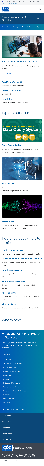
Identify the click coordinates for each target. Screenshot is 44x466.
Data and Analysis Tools (11, 371)
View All (8, 354)
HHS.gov (5, 461)
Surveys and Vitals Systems (23, 27)
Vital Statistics (9, 304)
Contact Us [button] (8, 415)
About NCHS (6, 27)
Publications (8, 183)
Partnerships (7, 375)
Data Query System (12, 145)
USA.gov (14, 461)
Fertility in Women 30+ (12, 82)
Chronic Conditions (11, 90)
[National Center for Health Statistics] (22, 336)
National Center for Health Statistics (14, 19)
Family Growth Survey (12, 250)
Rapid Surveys (9, 293)
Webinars (6, 395)
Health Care (8, 99)
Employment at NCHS (11, 387)
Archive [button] (6, 439)
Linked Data (8, 220)
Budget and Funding (10, 367)
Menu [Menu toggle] (39, 19)
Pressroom (7, 379)
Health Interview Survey (13, 281)
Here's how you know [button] (10, 4)
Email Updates (8, 399)
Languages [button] (8, 433)
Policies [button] (6, 427)
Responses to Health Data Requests (16, 391)
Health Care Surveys (12, 270)
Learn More (8, 74)
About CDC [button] (8, 421)
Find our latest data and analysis (19, 61)
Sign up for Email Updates (15, 409)
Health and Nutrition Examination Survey (22, 258)
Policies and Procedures (11, 383)
